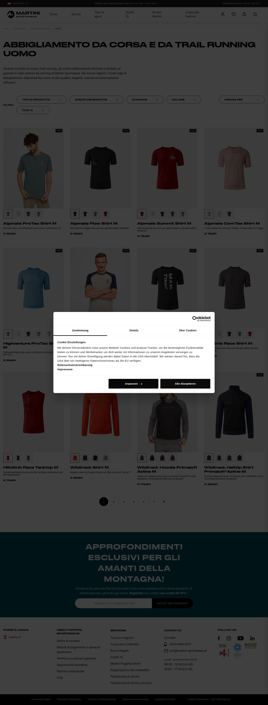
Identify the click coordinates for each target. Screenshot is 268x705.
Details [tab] (134, 330)
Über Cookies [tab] (188, 330)
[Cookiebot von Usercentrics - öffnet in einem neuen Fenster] (195, 318)
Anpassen (133, 383)
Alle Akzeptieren (185, 383)
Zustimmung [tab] (80, 330)
